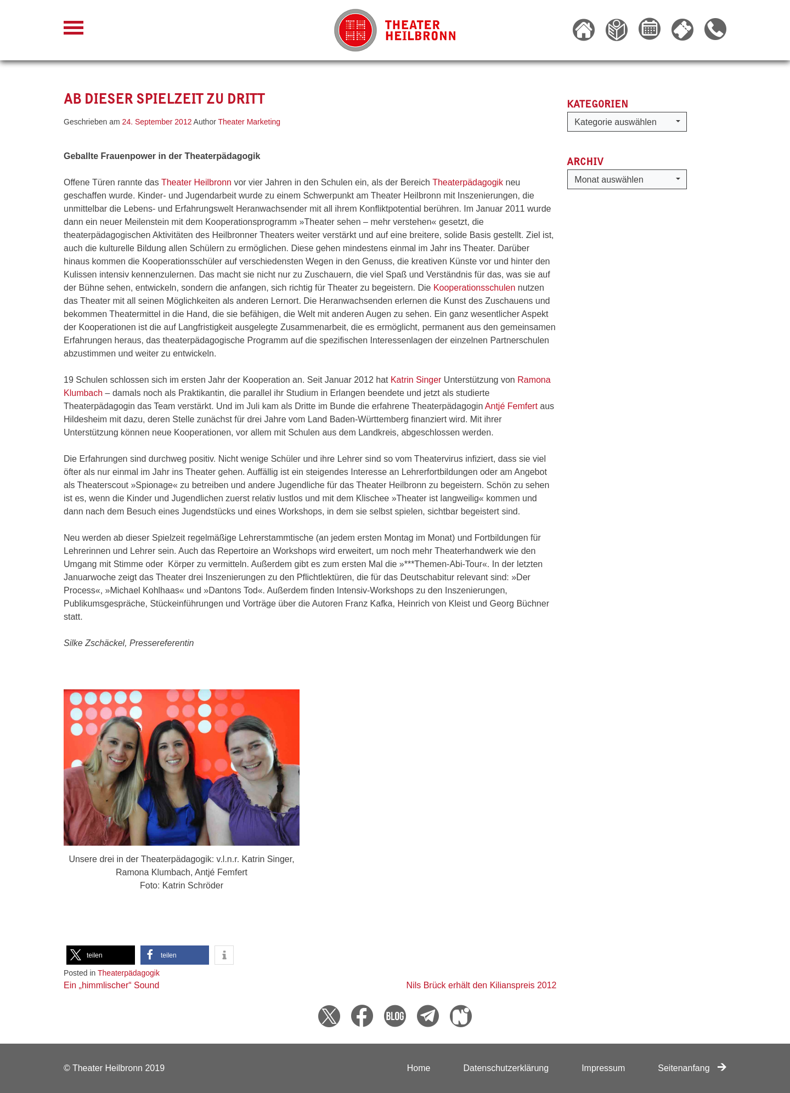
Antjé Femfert (511, 406)
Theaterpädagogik (467, 182)
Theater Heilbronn (196, 182)
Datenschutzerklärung (506, 1068)
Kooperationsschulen (474, 287)
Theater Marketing (249, 121)
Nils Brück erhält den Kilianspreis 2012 (482, 985)
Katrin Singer (416, 379)
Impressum (603, 1068)
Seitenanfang (692, 1068)
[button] (100, 955)
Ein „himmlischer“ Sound (111, 985)
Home (419, 1068)
